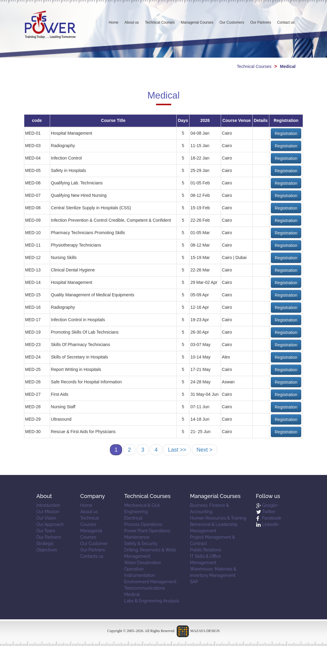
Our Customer (94, 543)
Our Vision (46, 518)
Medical (132, 594)
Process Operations (143, 524)
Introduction (48, 505)
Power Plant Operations (147, 530)
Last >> (177, 450)
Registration (286, 133)
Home (113, 22)
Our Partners (260, 22)
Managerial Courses (197, 22)
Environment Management (150, 581)
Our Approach (50, 524)
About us (131, 22)
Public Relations (205, 549)
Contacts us (91, 556)
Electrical (133, 518)
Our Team (45, 530)
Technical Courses (160, 22)
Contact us (286, 22)
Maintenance (137, 537)
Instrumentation (139, 575)
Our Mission (47, 511)
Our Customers (232, 22)
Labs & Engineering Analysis (151, 600)
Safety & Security (141, 543)
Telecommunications (144, 588)
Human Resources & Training (218, 518)
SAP (194, 581)
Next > (204, 450)
